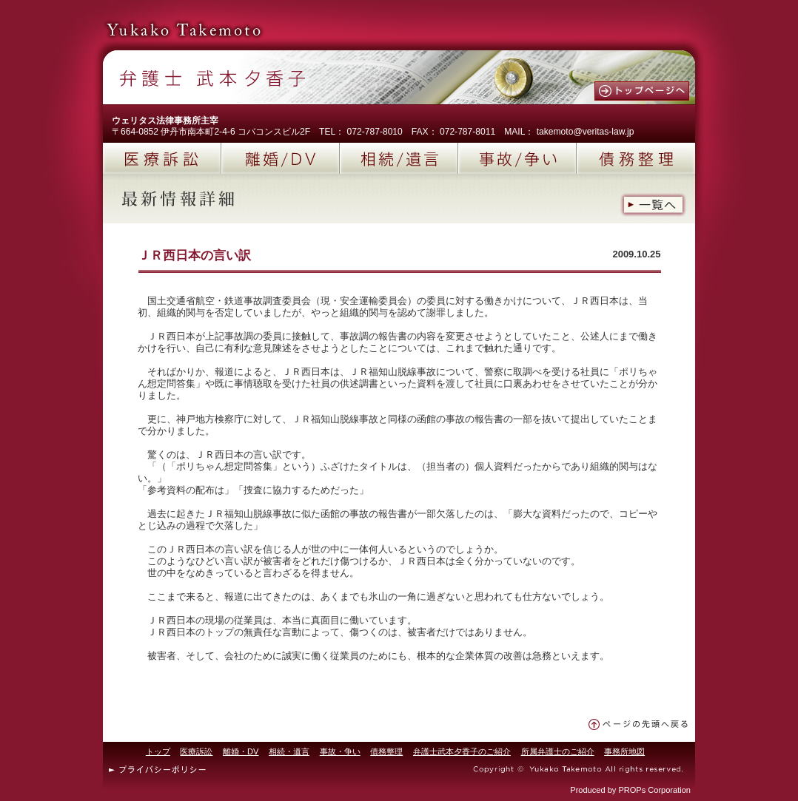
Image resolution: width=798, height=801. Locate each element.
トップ (158, 751)
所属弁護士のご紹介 (557, 751)
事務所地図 (624, 751)
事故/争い (517, 158)
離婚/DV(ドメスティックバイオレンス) (280, 158)
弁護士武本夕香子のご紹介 (462, 751)
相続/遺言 (399, 158)
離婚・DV (240, 751)
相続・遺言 (289, 751)
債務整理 (636, 158)
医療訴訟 (162, 158)
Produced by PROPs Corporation (630, 789)
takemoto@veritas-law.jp (585, 131)
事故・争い (340, 751)
